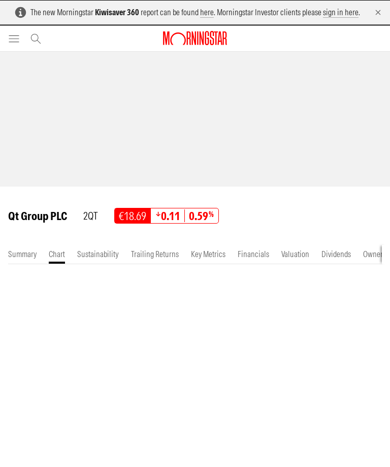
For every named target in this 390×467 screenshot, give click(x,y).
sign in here (341, 12)
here (207, 12)
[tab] (22, 254)
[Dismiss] (378, 12)
